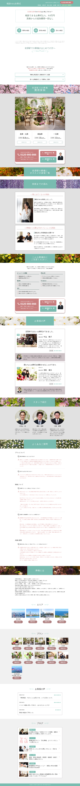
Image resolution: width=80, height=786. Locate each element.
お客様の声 (44, 5)
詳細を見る (24, 142)
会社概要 (54, 5)
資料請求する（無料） (48, 159)
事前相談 (39, 5)
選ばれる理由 (49, 5)
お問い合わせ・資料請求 (66, 5)
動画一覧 (59, 5)
